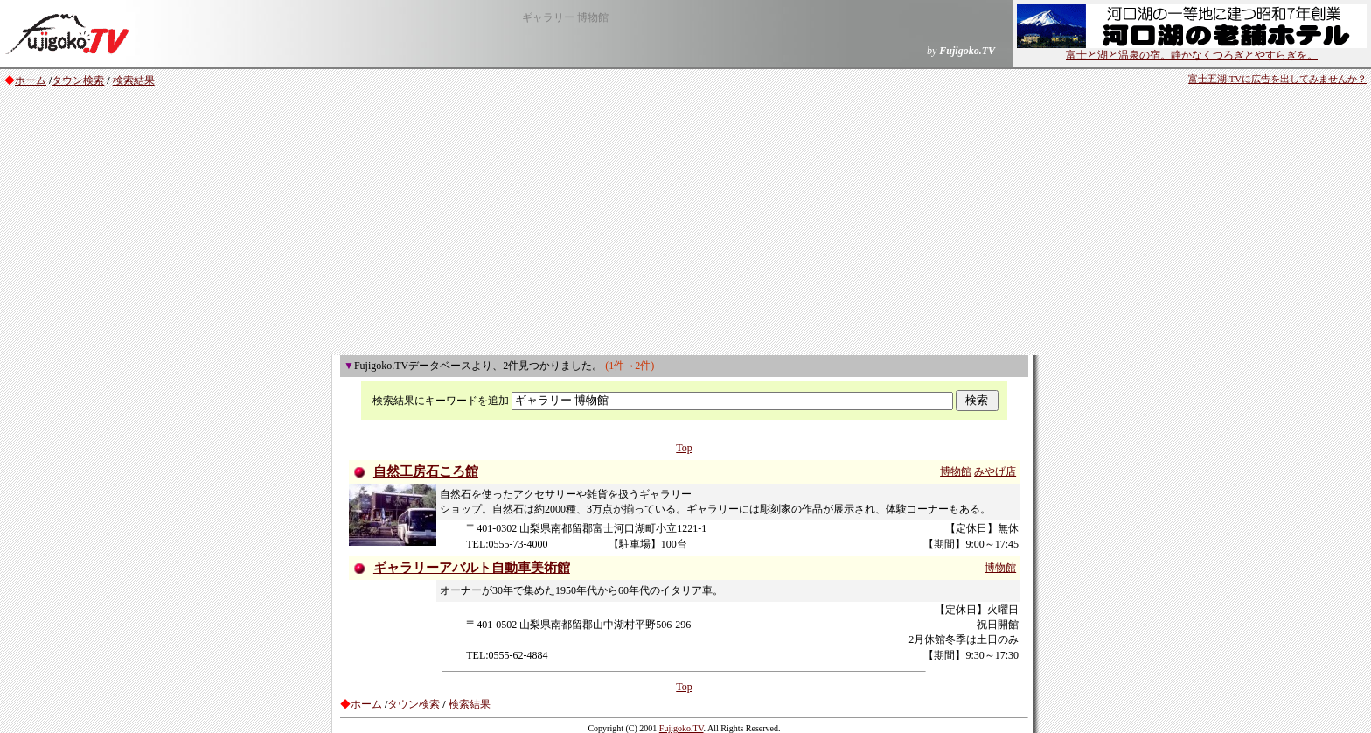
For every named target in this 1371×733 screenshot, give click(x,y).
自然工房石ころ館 (425, 471)
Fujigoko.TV (681, 728)
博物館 (955, 471)
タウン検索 (78, 80)
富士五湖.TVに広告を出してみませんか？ (1277, 79)
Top (684, 448)
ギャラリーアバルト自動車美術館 (471, 568)
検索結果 (134, 80)
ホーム (30, 80)
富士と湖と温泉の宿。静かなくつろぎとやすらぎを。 (1192, 49)
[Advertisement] (685, 223)
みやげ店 (995, 471)
